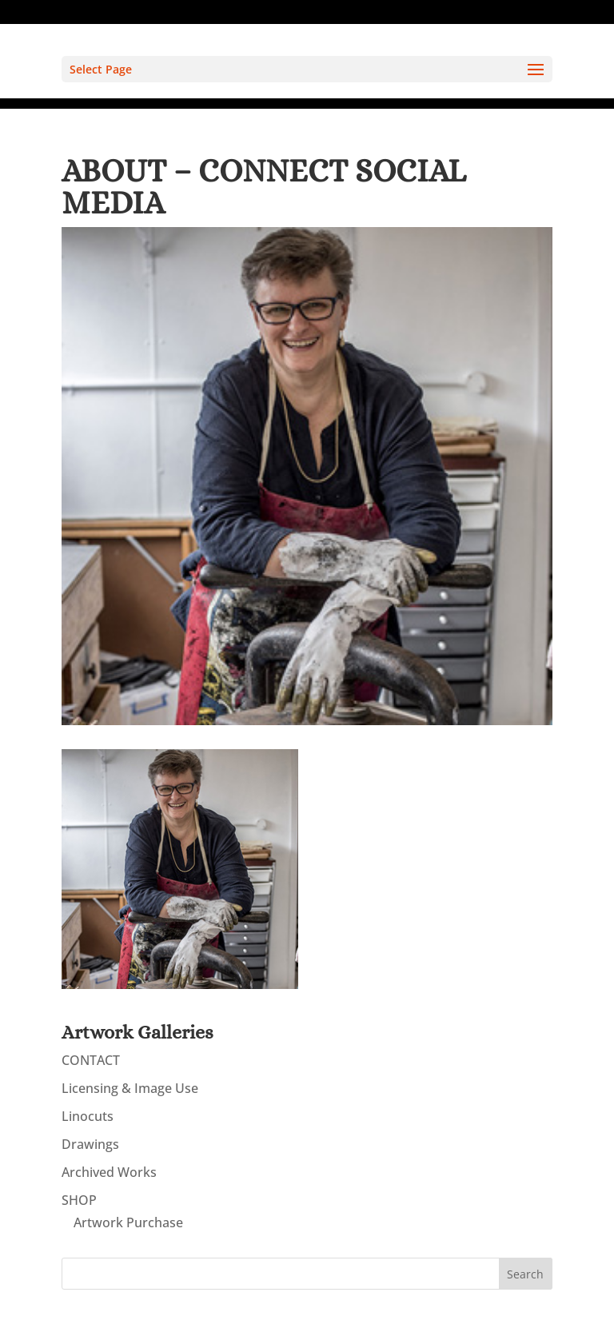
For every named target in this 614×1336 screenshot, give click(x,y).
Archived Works (109, 1172)
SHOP (79, 1200)
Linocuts (88, 1116)
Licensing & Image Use (130, 1088)
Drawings (90, 1144)
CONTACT (91, 1060)
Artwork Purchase (128, 1222)
